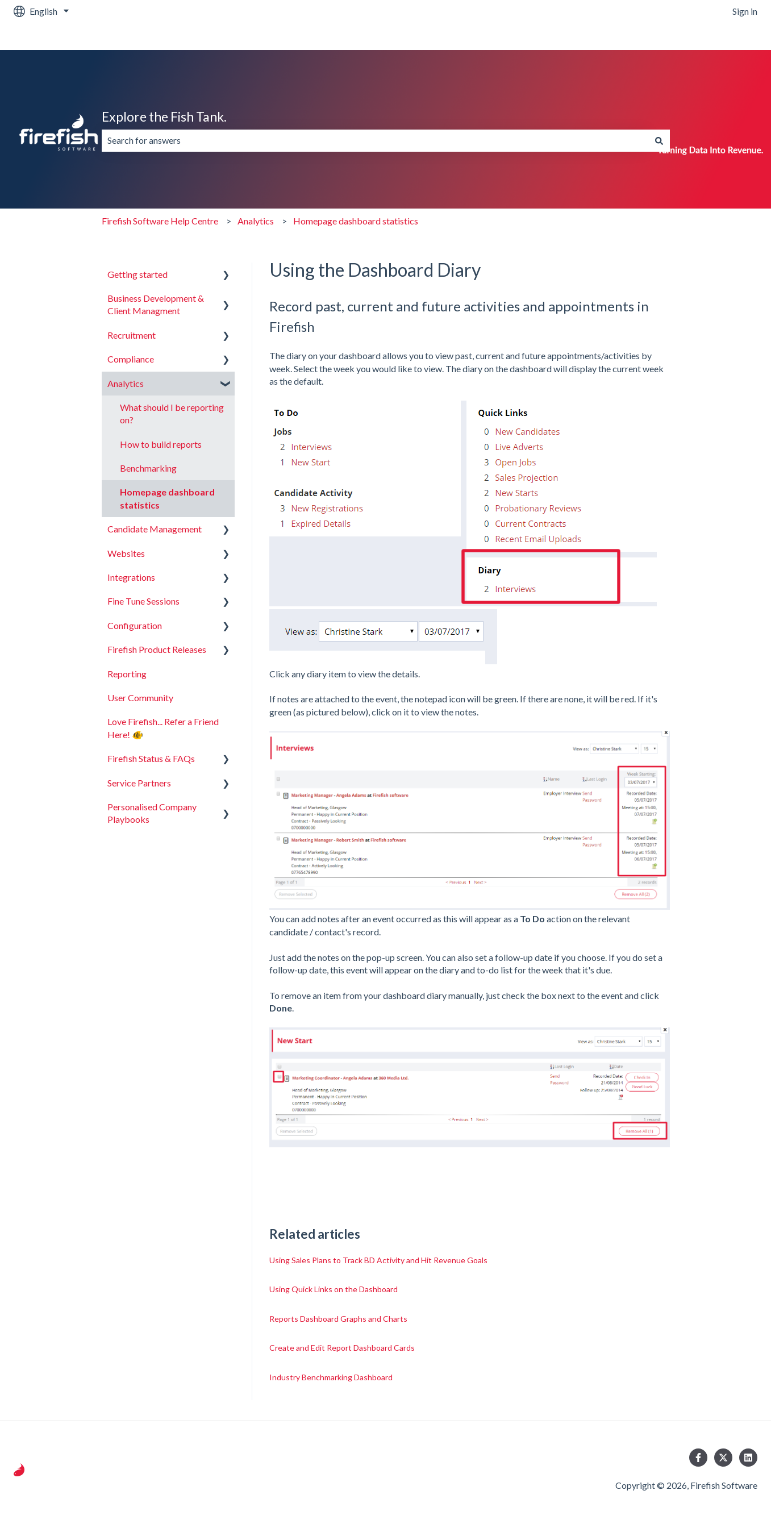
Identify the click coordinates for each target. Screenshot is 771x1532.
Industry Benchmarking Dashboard (331, 1377)
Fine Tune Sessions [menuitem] (143, 601)
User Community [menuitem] (140, 697)
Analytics (255, 220)
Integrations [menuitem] (131, 577)
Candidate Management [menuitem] (154, 528)
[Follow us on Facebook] (698, 1457)
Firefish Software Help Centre (160, 220)
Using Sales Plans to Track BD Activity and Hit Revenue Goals (378, 1260)
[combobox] (375, 140)
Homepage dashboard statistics (355, 220)
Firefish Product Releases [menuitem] (156, 649)
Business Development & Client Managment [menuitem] (155, 304)
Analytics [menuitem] (125, 383)
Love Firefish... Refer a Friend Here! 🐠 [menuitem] (163, 727)
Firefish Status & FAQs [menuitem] (151, 758)
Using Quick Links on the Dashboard (333, 1289)
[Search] (659, 140)
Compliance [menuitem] (130, 358)
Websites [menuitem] (126, 553)
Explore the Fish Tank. (164, 116)
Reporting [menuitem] (127, 673)
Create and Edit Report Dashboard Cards (342, 1347)
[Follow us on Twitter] (723, 1457)
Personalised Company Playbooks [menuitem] (152, 813)
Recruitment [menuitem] (131, 335)
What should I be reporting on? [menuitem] (172, 413)
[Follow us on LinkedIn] (748, 1457)
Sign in (744, 11)
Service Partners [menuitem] (139, 782)
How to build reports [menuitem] (161, 444)
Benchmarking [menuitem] (148, 468)
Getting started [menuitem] (137, 274)
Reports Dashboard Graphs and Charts (338, 1318)
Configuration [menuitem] (134, 625)
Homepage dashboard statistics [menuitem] (167, 498)
